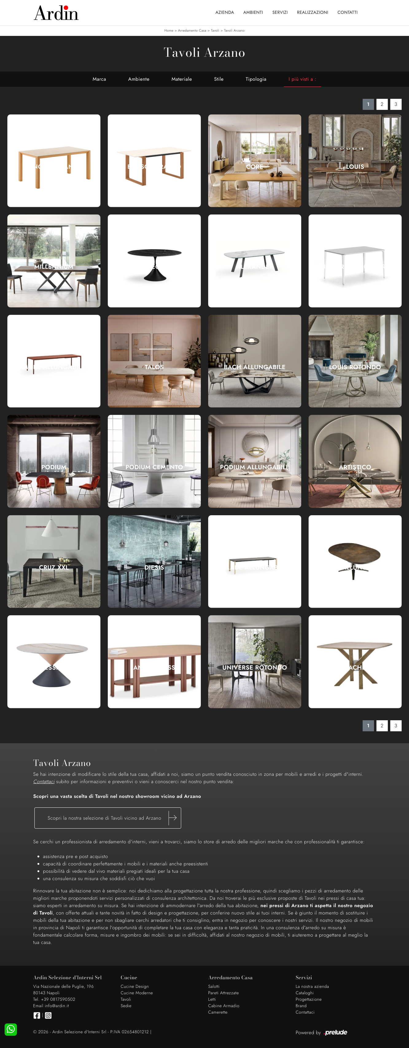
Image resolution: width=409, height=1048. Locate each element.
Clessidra (54, 667)
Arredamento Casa (192, 30)
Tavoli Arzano (234, 30)
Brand (301, 1006)
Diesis (154, 567)
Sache (355, 667)
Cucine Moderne (137, 993)
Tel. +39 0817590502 (54, 999)
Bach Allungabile (255, 367)
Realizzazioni (312, 13)
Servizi (280, 13)
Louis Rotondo (355, 367)
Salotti (214, 987)
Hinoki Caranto (53, 167)
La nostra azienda (312, 987)
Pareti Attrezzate (223, 993)
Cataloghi (305, 993)
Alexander (254, 267)
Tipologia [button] (256, 79)
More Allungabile (54, 367)
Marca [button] (99, 79)
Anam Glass (154, 667)
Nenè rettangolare (355, 267)
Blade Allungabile (254, 567)
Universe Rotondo (254, 667)
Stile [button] (219, 79)
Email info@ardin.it (51, 1006)
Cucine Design (135, 987)
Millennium (53, 267)
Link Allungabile (355, 567)
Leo (154, 267)
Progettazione (309, 999)
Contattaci (305, 1012)
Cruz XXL (54, 567)
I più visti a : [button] (302, 79)
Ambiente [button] (139, 79)
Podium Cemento (154, 467)
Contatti (347, 13)
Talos (154, 367)
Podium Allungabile (254, 467)
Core (254, 167)
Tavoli (215, 30)
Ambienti (253, 13)
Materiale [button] (182, 79)
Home (169, 30)
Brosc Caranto (154, 167)
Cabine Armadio (224, 1006)
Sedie (126, 1006)
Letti (212, 999)
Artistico (355, 467)
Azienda (225, 13)
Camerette (218, 1012)
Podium (54, 467)
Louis (355, 167)
